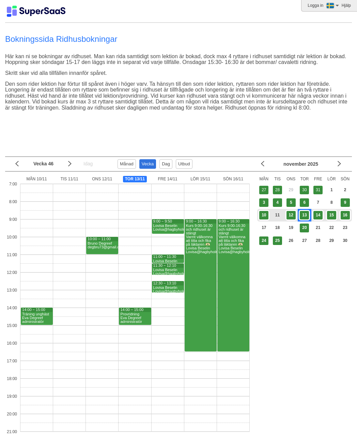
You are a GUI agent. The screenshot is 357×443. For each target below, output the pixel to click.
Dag (166, 163)
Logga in (315, 5)
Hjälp (346, 5)
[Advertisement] (177, 136)
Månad (127, 163)
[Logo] (36, 11)
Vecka (148, 163)
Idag (88, 163)
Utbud (184, 163)
